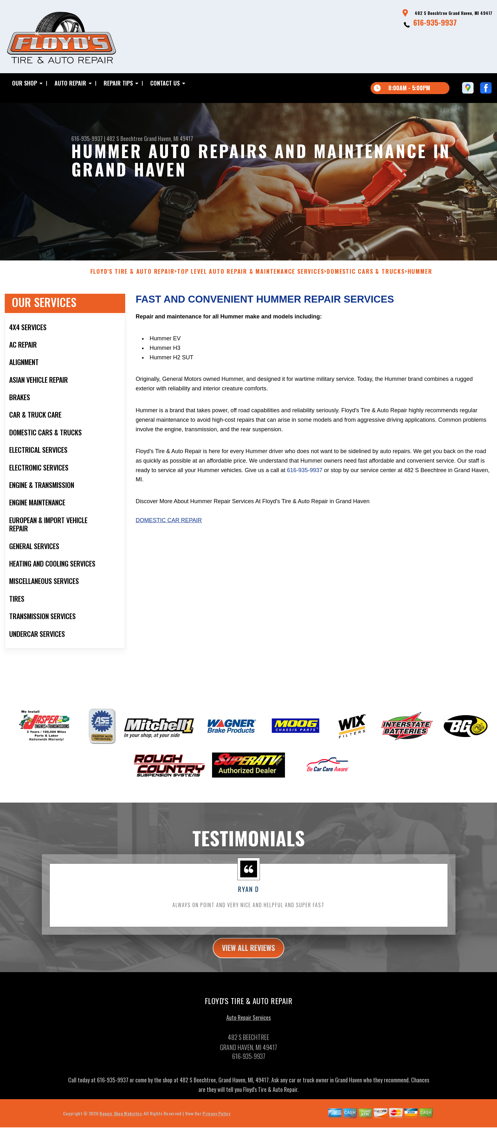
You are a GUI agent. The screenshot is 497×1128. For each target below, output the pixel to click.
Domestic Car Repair (169, 525)
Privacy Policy (216, 1119)
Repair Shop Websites (120, 1119)
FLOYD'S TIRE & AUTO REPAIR (132, 276)
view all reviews (248, 953)
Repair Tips (118, 83)
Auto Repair (70, 83)
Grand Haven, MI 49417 (168, 138)
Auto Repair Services (248, 1023)
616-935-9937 (435, 22)
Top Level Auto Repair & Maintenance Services (250, 276)
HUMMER (420, 276)
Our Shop (24, 83)
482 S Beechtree (124, 138)
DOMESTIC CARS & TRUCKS (366, 276)
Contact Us (165, 83)
